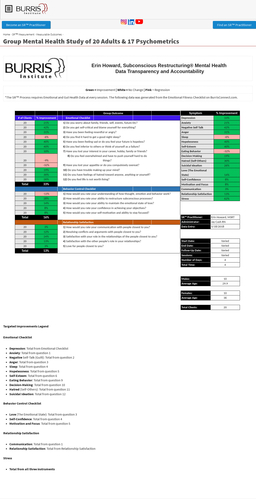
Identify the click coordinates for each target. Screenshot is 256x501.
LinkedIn (131, 21)
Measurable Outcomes (49, 34)
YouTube (140, 21)
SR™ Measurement (23, 34)
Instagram (124, 21)
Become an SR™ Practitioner (26, 25)
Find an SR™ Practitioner (234, 25)
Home (6, 34)
